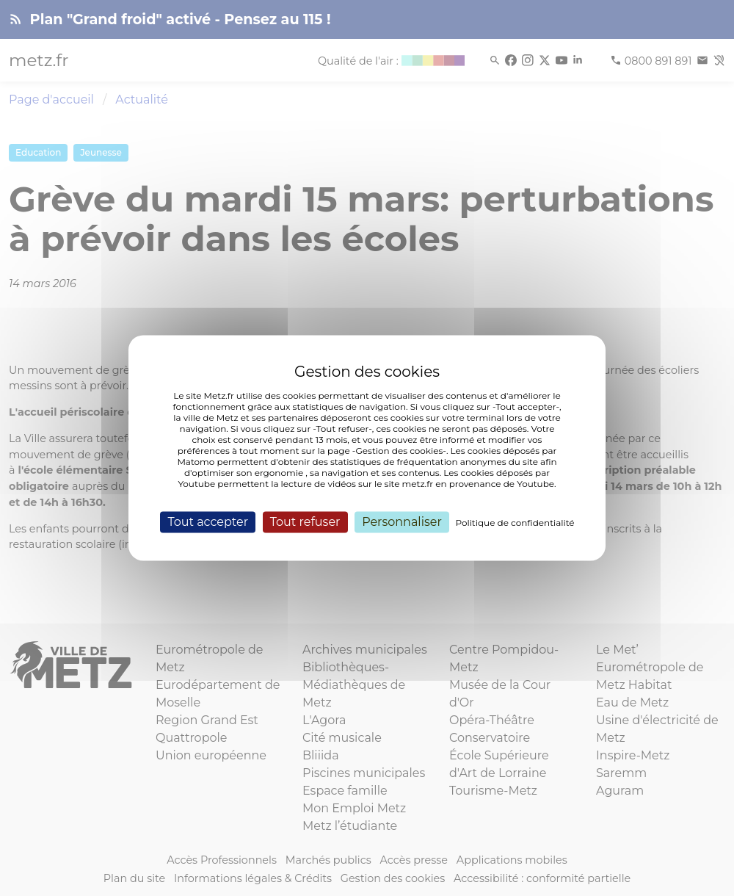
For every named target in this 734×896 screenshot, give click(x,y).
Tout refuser (305, 522)
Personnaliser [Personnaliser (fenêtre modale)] (402, 522)
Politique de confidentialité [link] (515, 522)
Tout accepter (207, 522)
